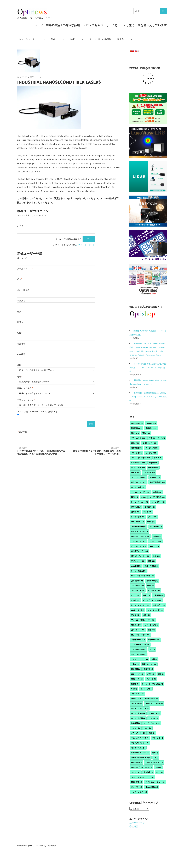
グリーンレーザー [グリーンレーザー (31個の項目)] (139, 531)
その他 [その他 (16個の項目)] (135, 600)
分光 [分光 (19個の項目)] (150, 585)
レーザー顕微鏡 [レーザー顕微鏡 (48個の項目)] (157, 497)
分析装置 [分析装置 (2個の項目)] (148, 772)
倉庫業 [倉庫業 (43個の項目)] (135, 511)
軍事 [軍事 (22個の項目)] (151, 561)
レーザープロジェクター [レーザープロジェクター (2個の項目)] (141, 767)
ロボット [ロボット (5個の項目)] (153, 718)
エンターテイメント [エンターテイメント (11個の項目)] (140, 644)
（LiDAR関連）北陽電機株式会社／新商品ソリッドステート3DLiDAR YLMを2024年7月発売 (148, 396)
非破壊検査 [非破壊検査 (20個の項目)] (152, 580)
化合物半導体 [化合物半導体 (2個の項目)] (152, 787)
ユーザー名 (23, 258)
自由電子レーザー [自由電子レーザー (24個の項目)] (139, 551)
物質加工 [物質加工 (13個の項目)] (136, 625)
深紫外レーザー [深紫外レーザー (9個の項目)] (149, 664)
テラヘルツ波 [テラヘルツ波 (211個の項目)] (138, 438)
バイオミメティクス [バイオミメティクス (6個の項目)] (139, 708)
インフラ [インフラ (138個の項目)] (151, 453)
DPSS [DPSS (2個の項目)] (159, 772)
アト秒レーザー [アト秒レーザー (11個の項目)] (138, 649)
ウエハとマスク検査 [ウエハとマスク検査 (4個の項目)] (139, 738)
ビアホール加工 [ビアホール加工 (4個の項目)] (138, 747)
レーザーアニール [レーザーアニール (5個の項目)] (151, 723)
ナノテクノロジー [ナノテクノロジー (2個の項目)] (139, 792)
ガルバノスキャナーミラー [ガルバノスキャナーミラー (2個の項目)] (142, 777)
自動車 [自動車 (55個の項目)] (157, 492)
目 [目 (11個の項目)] (152, 649)
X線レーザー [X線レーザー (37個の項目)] (137, 521)
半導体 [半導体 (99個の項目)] (153, 462)
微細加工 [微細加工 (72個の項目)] (155, 477)
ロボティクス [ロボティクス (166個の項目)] (149, 443)
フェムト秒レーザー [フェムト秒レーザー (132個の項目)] (140, 457)
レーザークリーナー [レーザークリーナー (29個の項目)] (140, 536)
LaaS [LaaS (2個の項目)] (158, 767)
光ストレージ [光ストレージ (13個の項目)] (137, 629)
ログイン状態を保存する (70, 239)
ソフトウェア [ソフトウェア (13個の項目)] (151, 625)
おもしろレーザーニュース (32, 39)
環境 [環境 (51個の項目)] (134, 497)
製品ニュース (57, 39)
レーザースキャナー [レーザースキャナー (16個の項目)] (140, 605)
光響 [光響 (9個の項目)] (154, 659)
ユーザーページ (137, 822)
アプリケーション (26, 400)
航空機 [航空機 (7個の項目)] (135, 684)
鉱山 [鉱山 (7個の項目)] (161, 674)
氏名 (19, 279)
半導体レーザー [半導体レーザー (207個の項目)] (157, 438)
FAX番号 (21, 354)
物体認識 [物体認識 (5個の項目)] (135, 723)
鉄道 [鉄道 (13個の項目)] (151, 629)
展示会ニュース (124, 39)
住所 (19, 311)
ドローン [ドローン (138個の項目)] (136, 453)
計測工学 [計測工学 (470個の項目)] (136, 428)
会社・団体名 (24, 290)
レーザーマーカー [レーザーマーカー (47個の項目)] (139, 502)
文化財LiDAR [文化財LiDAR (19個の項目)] (137, 585)
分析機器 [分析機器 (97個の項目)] (153, 467)
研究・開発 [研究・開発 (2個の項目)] (136, 782)
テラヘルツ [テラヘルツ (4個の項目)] (157, 738)
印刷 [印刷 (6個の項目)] (134, 688)
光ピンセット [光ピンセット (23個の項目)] (137, 561)
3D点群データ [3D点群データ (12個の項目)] (138, 639)
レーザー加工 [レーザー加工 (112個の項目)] (138, 462)
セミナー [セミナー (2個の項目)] (135, 772)
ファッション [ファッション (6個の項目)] (137, 693)
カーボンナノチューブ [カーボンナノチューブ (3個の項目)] (140, 757)
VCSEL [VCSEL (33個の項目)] (151, 521)
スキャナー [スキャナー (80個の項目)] (149, 472)
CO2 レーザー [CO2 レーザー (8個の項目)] (137, 674)
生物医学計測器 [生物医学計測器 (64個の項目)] (157, 482)
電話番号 (22, 344)
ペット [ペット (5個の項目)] (147, 728)
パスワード (22, 226)
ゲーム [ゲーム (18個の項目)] (135, 595)
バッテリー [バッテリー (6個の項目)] (136, 703)
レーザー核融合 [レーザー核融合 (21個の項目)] (138, 571)
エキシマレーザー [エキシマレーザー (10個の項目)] (139, 659)
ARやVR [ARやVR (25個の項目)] (154, 546)
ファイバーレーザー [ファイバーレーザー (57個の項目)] (140, 492)
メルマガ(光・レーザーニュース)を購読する (37, 411)
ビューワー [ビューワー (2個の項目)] (136, 787)
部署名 (20, 322)
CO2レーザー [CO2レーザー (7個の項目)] (137, 679)
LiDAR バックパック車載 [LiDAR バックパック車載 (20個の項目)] (142, 575)
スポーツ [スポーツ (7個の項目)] (151, 679)
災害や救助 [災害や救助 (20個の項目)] (137, 580)
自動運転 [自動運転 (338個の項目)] (151, 428)
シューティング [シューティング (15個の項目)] (155, 610)
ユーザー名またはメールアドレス (32, 215)
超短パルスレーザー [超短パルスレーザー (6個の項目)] (154, 703)
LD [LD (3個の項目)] (156, 757)
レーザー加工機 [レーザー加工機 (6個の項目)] (138, 718)
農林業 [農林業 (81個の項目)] (135, 472)
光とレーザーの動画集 (100, 39)
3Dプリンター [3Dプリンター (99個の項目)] (138, 467)
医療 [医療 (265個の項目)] (135, 433)
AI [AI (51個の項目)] (143, 497)
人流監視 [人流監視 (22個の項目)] (136, 566)
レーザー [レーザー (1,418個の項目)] (137, 423)
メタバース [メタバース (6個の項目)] (154, 713)
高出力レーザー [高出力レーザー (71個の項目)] (138, 482)
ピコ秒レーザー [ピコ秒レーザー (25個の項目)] (138, 546)
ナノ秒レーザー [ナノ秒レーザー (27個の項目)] (138, 541)
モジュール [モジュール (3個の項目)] (136, 762)
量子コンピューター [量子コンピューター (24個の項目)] (140, 556)
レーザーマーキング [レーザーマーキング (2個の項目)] (154, 762)
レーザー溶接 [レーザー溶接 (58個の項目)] (137, 487)
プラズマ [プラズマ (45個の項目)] (150, 507)
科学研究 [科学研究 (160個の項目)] (136, 448)
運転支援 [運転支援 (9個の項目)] (148, 669)
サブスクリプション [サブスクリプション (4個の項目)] (139, 742)
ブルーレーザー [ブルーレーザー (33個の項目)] (138, 526)
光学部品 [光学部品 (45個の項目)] (136, 507)
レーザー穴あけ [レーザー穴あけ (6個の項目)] (138, 713)
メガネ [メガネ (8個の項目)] (150, 674)
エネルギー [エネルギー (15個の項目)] (159, 605)
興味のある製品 (25, 388)
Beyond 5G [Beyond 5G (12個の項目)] (153, 639)
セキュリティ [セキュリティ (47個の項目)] (158, 502)
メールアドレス (25, 269)
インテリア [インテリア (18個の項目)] (154, 590)
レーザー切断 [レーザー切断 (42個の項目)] (137, 516)
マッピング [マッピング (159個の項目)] (152, 448)
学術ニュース (76, 39)
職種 (19, 377)
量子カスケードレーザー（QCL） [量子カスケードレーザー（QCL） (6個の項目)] (144, 698)
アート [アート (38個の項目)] (152, 516)
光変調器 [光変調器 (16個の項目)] (158, 595)
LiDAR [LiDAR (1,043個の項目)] (151, 423)
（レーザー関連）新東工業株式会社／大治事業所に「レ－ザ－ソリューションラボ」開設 (147, 367)
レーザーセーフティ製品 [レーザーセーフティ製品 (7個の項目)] (152, 684)
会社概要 (133, 826)
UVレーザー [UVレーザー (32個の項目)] (156, 526)
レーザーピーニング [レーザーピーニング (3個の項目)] (139, 752)
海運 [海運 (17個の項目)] (146, 595)
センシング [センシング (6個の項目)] (146, 688)
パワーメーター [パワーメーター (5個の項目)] (138, 733)
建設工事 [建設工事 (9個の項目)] (135, 669)
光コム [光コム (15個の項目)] (135, 615)
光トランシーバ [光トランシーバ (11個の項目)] (138, 654)
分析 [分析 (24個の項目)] (156, 556)
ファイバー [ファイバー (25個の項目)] (155, 541)
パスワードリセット (85, 245)
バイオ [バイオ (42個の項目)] (147, 511)
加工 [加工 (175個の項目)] (135, 443)
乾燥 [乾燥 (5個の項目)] (151, 733)
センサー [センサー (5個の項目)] (135, 728)
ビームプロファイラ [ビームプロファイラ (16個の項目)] (152, 600)
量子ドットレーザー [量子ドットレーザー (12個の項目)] (140, 634)
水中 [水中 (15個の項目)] (146, 615)
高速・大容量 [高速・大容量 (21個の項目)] (151, 566)
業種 (19, 365)
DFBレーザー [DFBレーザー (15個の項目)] (137, 610)
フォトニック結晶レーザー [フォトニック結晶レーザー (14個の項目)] (142, 620)
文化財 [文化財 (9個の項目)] (135, 664)
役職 (19, 333)
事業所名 (21, 301)
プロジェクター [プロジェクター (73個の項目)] (138, 477)
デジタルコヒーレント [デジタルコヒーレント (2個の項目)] (155, 782)
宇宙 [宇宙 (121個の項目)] (157, 457)
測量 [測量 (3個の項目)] (155, 752)
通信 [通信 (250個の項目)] (146, 433)
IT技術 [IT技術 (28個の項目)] (157, 536)
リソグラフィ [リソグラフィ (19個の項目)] (137, 590)
